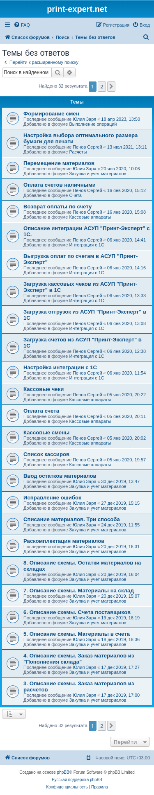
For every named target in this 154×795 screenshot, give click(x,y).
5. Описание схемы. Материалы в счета (76, 634)
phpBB (63, 772)
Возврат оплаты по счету (57, 206)
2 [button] (101, 86)
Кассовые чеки (43, 389)
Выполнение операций (93, 124)
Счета (75, 195)
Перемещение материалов (58, 163)
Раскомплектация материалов (63, 541)
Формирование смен (51, 114)
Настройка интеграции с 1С (60, 367)
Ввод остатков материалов (60, 476)
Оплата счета (41, 411)
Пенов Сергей (87, 147)
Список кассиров (46, 454)
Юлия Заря (84, 119)
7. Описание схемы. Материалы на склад (78, 590)
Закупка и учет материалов (97, 173)
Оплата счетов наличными (59, 185)
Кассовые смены (46, 432)
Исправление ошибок (52, 498)
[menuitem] (22, 25)
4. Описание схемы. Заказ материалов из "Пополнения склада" (78, 659)
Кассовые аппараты (90, 217)
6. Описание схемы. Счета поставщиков (77, 612)
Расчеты (78, 151)
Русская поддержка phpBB (77, 779)
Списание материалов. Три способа (71, 519)
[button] (111, 86)
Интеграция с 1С (86, 244)
